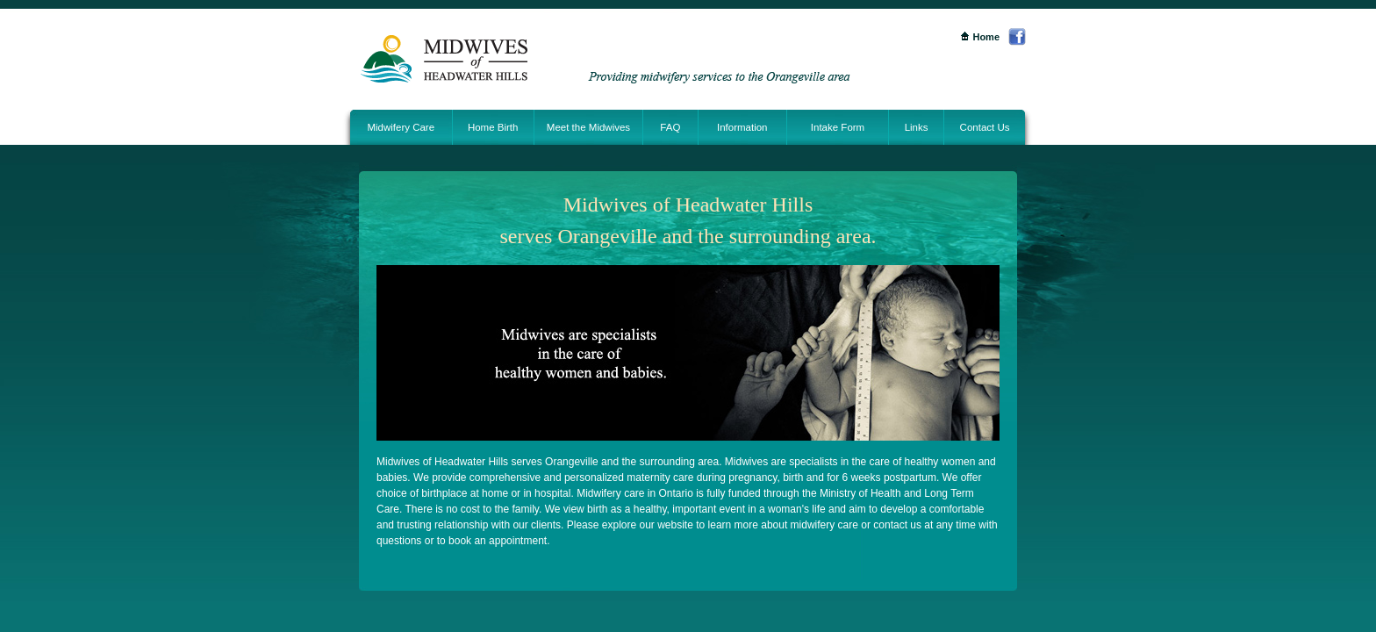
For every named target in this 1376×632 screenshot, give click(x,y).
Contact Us (985, 127)
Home (980, 37)
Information (742, 127)
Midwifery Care (400, 127)
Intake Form (837, 127)
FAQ (670, 127)
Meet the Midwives (588, 127)
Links (916, 127)
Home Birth (493, 127)
